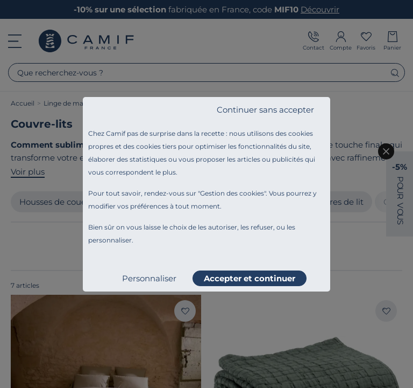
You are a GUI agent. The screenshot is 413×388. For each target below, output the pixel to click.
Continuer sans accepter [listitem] (265, 110)
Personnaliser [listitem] (149, 278)
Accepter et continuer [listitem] (249, 278)
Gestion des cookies (232, 193)
